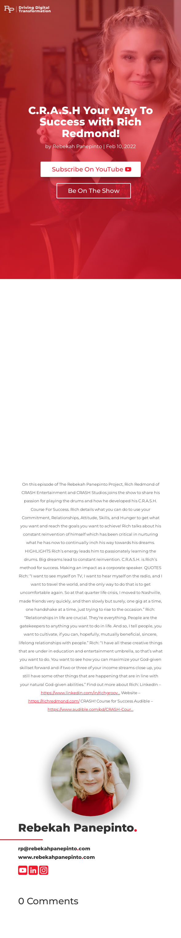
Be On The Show (94, 190)
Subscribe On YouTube (87, 169)
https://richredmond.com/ (54, 701)
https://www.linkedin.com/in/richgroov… (80, 692)
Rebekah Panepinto (77, 146)
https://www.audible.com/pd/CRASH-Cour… (90, 709)
